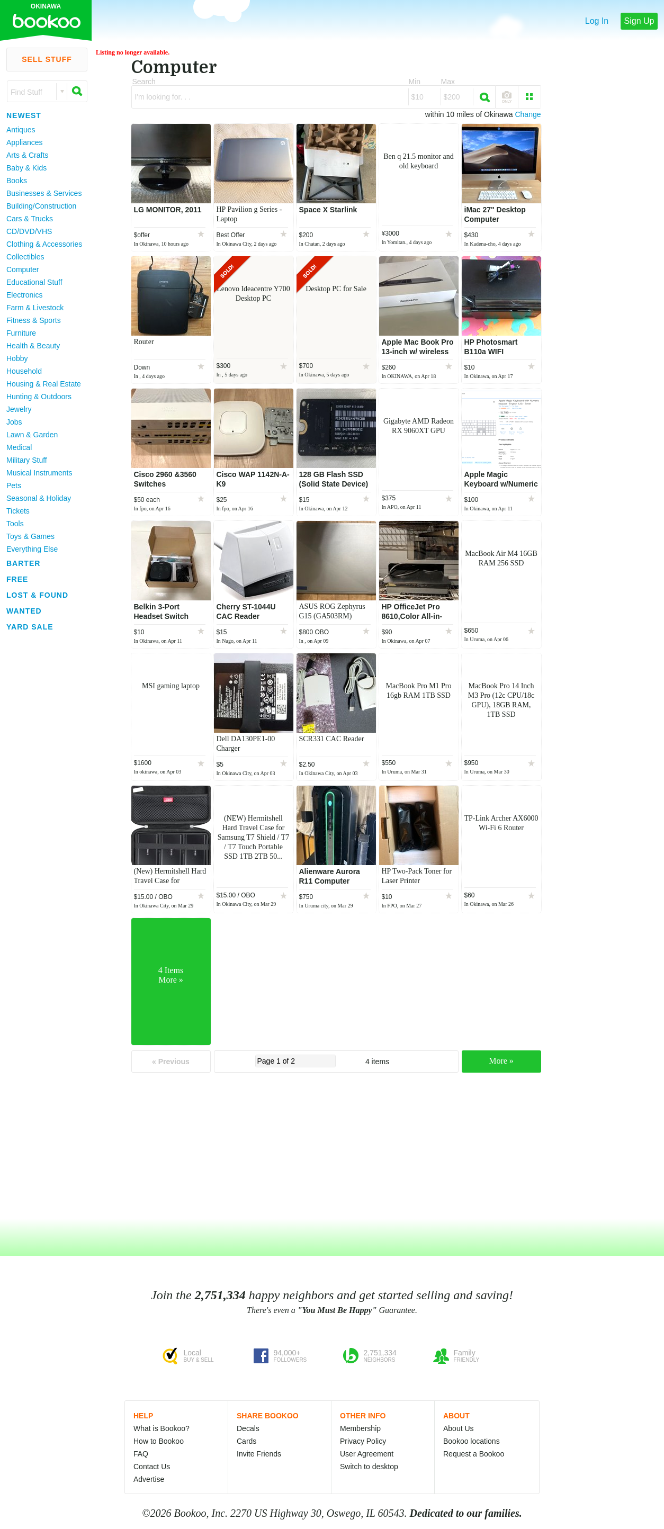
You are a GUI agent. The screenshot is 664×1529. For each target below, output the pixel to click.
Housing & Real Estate (43, 384)
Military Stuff (26, 460)
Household (24, 371)
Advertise (148, 1479)
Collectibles (25, 257)
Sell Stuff (47, 59)
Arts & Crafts (27, 155)
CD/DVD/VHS (29, 231)
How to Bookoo (158, 1441)
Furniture (21, 333)
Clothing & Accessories (44, 244)
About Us (458, 1428)
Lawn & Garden (32, 434)
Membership (360, 1428)
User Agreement (366, 1454)
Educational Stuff (34, 282)
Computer (22, 269)
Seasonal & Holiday (38, 498)
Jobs (14, 422)
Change (528, 114)
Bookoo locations (471, 1441)
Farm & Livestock (35, 307)
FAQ (140, 1454)
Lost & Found (37, 595)
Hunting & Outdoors (38, 396)
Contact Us (151, 1466)
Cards (246, 1441)
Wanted (24, 611)
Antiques (20, 129)
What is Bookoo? (161, 1428)
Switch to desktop (369, 1466)
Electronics (24, 295)
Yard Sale (29, 627)
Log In (596, 20)
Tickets (18, 511)
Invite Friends (259, 1454)
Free (17, 579)
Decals (248, 1428)
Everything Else (32, 549)
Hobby (17, 358)
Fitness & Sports (33, 320)
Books (16, 180)
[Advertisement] (42, 793)
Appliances (24, 142)
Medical (19, 447)
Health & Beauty (33, 345)
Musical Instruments (39, 473)
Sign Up (639, 20)
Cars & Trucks (29, 218)
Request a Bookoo (473, 1454)
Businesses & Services (44, 193)
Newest (23, 115)
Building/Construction (41, 206)
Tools (15, 523)
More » (501, 1060)
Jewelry (18, 409)
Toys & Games (30, 536)
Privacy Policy (363, 1441)
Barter (23, 563)
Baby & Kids (26, 168)
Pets (13, 485)
